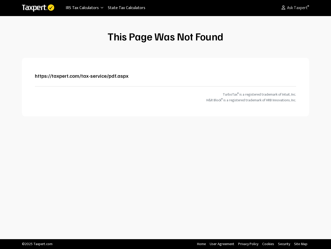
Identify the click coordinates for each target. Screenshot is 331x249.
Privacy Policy (248, 244)
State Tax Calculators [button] (126, 7)
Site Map (300, 244)
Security (284, 244)
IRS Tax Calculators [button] (85, 7)
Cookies (268, 244)
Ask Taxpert (295, 7)
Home (201, 244)
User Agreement (222, 244)
